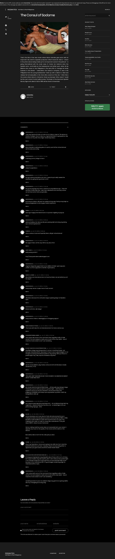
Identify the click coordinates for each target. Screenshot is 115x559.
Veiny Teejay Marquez (90, 26)
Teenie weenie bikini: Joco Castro (93, 57)
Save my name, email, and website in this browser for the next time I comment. (33, 530)
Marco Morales (51, 57)
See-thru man (88, 63)
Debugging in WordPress (98, 3)
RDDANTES (12, 9)
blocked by (97, 107)
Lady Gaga (29, 250)
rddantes (30, 95)
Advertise (62, 556)
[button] (6, 9)
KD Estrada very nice (90, 76)
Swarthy (87, 38)
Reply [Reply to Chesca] (27, 236)
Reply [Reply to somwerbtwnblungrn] (27, 344)
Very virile (87, 69)
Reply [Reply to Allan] (27, 438)
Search (108, 15)
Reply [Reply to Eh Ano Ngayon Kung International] (27, 358)
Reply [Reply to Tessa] (27, 215)
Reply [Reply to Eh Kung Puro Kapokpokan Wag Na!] (27, 467)
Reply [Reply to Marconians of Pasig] (27, 331)
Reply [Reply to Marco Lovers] (27, 282)
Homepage (53, 556)
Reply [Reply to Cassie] (27, 450)
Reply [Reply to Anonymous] (27, 141)
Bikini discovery (88, 45)
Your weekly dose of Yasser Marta (93, 51)
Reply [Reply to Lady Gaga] (27, 259)
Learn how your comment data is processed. (53, 534)
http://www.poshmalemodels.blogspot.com (38, 256)
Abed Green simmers (90, 82)
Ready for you (88, 32)
